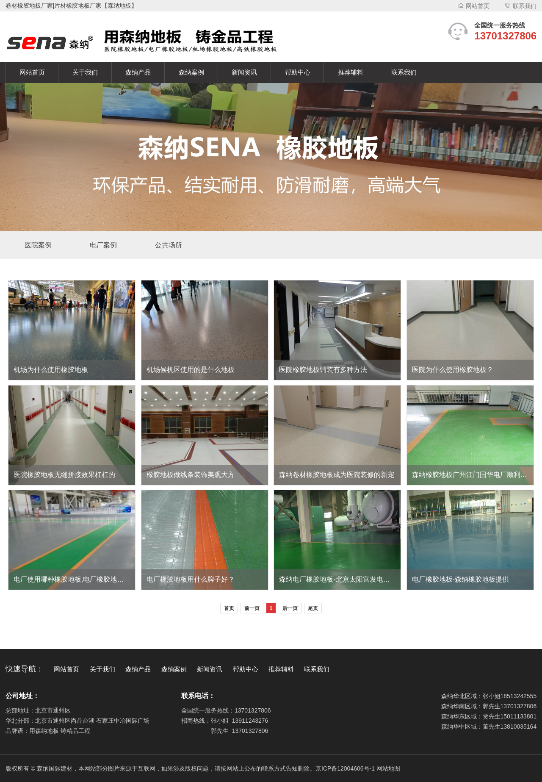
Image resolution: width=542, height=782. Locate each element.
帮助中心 (297, 72)
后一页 (290, 608)
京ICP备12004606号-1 (345, 768)
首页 (229, 608)
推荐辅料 (350, 72)
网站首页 (473, 6)
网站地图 (388, 768)
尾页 (313, 608)
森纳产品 (138, 72)
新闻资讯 (244, 72)
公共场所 (168, 245)
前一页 (252, 608)
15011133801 (519, 716)
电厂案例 (103, 245)
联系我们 (520, 6)
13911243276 (250, 720)
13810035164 (519, 726)
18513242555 (519, 696)
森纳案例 (191, 72)
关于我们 (85, 72)
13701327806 (253, 710)
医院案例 (38, 245)
